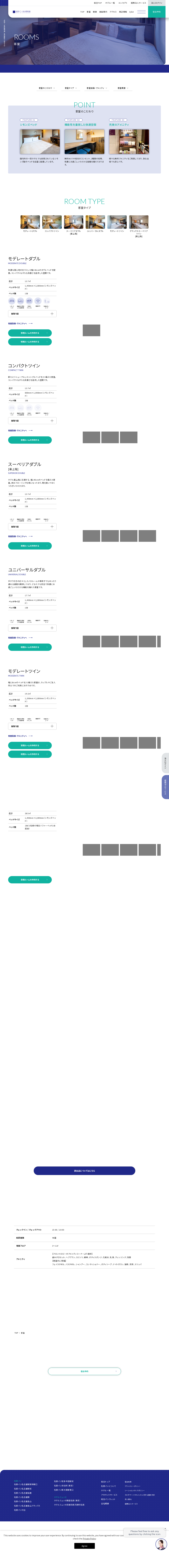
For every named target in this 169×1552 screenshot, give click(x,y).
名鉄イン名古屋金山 (23, 1501)
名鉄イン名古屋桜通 (23, 1492)
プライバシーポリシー (132, 1486)
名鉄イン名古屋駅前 (23, 1488)
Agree (84, 1545)
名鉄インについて (108, 1485)
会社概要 (105, 1503)
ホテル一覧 (106, 1490)
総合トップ (105, 1481)
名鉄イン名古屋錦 (22, 1497)
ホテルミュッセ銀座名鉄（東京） (67, 1500)
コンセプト (122, 2)
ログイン (68, 1380)
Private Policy (89, 1538)
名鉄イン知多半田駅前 (64, 1481)
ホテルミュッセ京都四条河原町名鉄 (69, 1504)
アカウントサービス (109, 1494)
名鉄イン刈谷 (20, 1510)
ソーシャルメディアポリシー (135, 1490)
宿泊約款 (128, 1481)
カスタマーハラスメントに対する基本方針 (140, 1495)
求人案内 (128, 1499)
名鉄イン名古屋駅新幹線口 (26, 1484)
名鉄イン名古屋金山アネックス (27, 1505)
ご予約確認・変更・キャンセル (48, 1380)
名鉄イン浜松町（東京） (64, 1485)
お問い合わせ (84, 1363)
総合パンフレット (108, 1499)
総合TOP (98, 2)
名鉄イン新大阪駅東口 (64, 1489)
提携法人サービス (138, 2)
